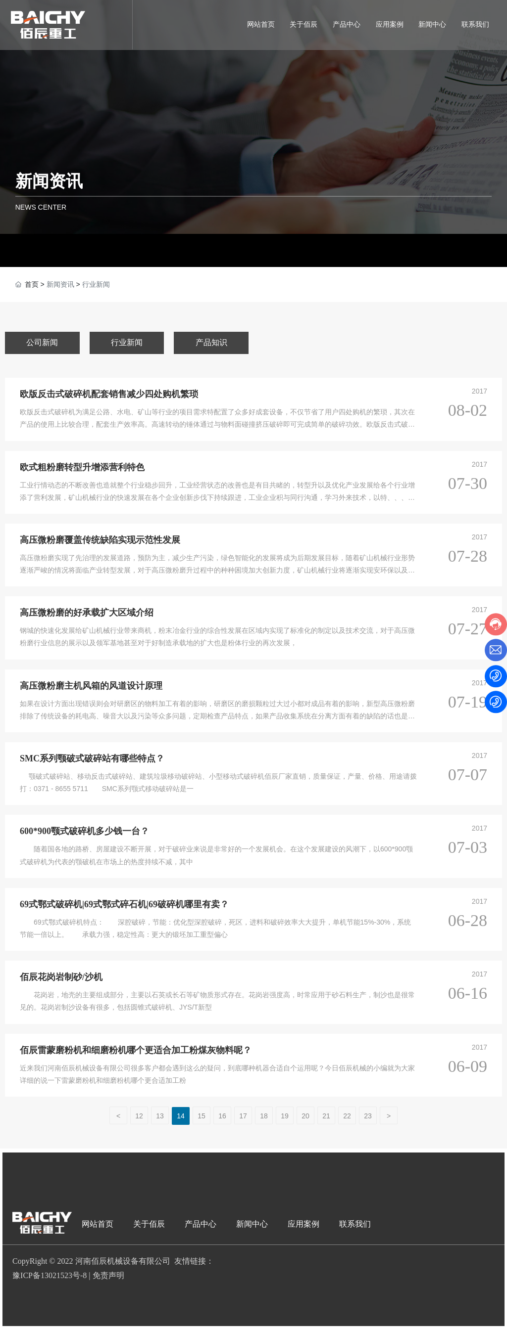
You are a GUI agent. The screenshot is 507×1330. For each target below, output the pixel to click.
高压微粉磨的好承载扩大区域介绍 (86, 613)
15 (201, 1116)
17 (243, 1116)
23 (368, 1116)
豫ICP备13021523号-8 (49, 1275)
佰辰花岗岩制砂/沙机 (61, 977)
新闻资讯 (49, 181)
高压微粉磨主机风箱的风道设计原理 (91, 686)
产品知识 (211, 342)
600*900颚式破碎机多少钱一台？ (84, 831)
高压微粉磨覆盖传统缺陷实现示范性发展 (100, 540)
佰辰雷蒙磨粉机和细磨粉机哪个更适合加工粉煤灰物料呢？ (136, 1050)
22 (347, 1116)
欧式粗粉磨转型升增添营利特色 (82, 467)
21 (326, 1116)
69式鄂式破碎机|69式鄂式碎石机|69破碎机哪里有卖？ (124, 904)
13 (160, 1116)
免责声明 (108, 1275)
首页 (32, 284)
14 (181, 1116)
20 (305, 1116)
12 (139, 1116)
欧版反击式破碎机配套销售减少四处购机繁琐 (109, 394)
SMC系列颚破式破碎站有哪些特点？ (92, 758)
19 (285, 1116)
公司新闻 (42, 342)
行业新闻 (127, 342)
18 (264, 1116)
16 (222, 1116)
